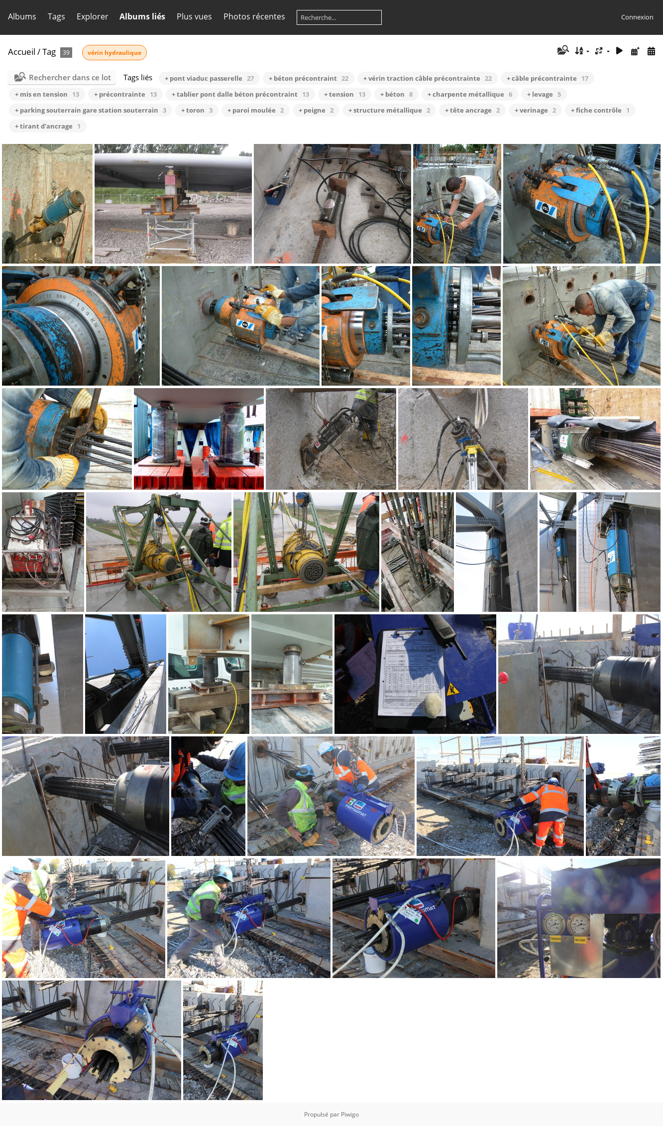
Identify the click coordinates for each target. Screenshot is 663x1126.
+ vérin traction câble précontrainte (427, 78)
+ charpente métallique (470, 94)
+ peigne (316, 110)
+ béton (396, 94)
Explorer (93, 16)
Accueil (21, 51)
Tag (49, 51)
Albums (22, 16)
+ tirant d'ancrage (48, 126)
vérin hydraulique (114, 52)
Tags (56, 16)
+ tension (344, 94)
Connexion (637, 16)
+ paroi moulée (255, 110)
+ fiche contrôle (600, 110)
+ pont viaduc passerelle (209, 78)
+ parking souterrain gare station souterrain (90, 110)
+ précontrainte (125, 94)
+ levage (544, 94)
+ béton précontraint (308, 78)
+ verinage (535, 110)
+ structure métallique (389, 110)
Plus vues (194, 16)
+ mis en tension (47, 94)
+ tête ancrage (472, 110)
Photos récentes (254, 16)
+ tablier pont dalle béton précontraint (240, 94)
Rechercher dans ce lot (70, 77)
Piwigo (350, 1114)
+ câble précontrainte (547, 78)
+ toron (197, 110)
